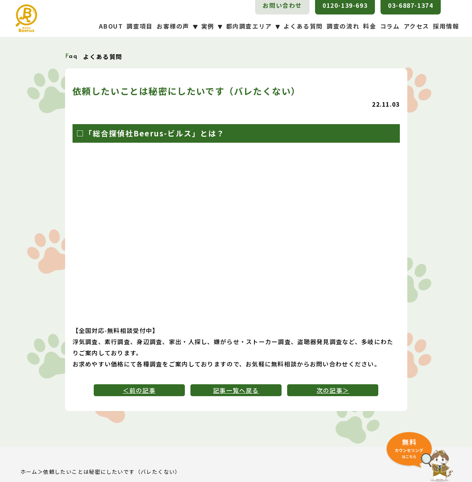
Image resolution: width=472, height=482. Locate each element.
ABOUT (111, 26)
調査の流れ (343, 26)
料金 (369, 26)
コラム (390, 26)
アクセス (416, 26)
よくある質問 (303, 26)
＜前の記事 (139, 390)
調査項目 (139, 26)
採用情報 (446, 26)
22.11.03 (385, 104)
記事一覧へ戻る (236, 390)
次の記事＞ (333, 390)
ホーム (29, 471)
